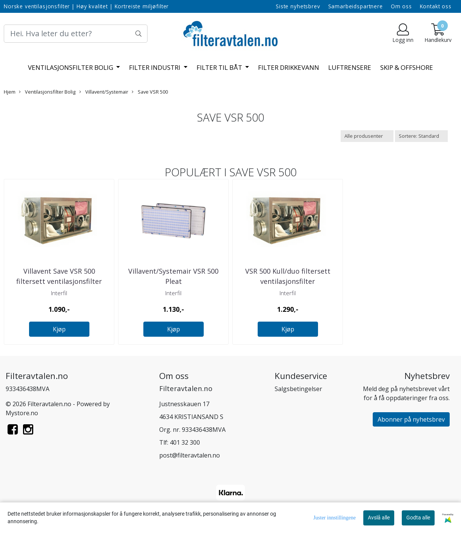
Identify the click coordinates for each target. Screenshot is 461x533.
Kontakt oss (436, 6)
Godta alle (418, 518)
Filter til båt (220, 67)
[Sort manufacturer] (367, 136)
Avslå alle (379, 518)
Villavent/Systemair (103, 91)
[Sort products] (421, 136)
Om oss (401, 6)
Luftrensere (349, 67)
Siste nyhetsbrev (298, 6)
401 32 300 (185, 442)
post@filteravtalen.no (189, 455)
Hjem (9, 91)
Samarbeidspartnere (355, 6)
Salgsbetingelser (298, 389)
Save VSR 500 (150, 91)
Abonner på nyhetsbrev (411, 419)
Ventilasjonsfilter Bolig (71, 67)
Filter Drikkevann (288, 67)
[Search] (76, 34)
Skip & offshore (406, 67)
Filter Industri (155, 67)
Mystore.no (22, 413)
